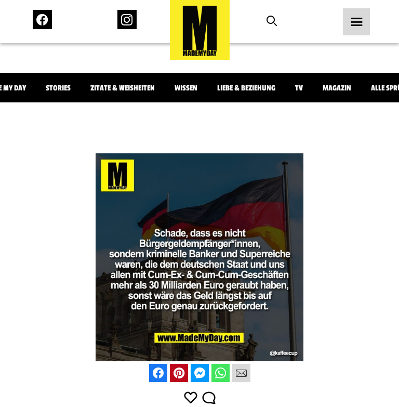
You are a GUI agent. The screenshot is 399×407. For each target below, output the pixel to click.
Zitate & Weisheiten (122, 88)
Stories (58, 88)
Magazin (337, 88)
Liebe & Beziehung (246, 88)
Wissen (186, 88)
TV (299, 88)
